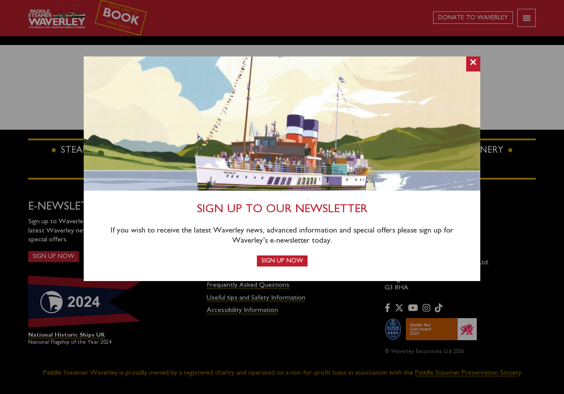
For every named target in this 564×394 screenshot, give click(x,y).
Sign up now (282, 261)
